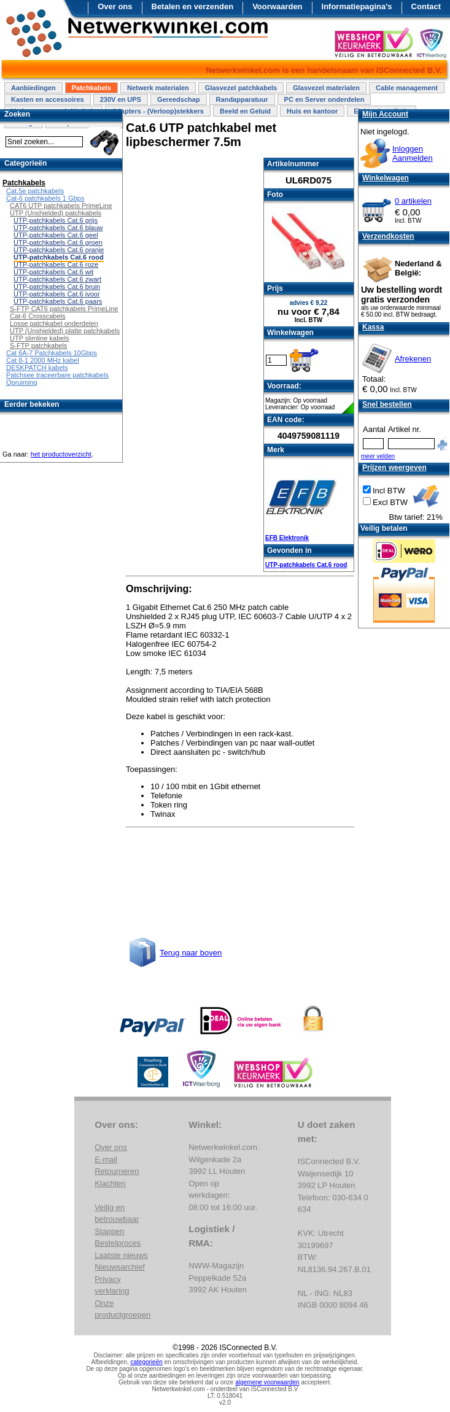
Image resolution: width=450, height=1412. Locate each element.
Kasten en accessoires (47, 99)
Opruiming (21, 382)
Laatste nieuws (121, 1255)
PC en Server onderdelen (324, 99)
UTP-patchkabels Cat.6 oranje (59, 249)
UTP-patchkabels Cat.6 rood (306, 564)
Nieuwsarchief (120, 1266)
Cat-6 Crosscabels (37, 316)
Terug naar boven (191, 952)
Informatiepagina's (357, 6)
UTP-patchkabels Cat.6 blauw (58, 227)
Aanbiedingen (33, 87)
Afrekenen (413, 358)
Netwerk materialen (158, 87)
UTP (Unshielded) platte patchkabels (65, 330)
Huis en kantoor (312, 111)
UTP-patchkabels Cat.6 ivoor (57, 294)
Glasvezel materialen (326, 87)
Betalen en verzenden (193, 6)
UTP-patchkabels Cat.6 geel (56, 235)
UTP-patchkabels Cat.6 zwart (57, 279)
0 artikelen (413, 201)
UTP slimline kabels (39, 338)
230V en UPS (120, 99)
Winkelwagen (385, 178)
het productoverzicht (61, 454)
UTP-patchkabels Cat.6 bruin (57, 286)
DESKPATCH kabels (37, 367)
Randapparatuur (242, 99)
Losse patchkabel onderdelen (54, 323)
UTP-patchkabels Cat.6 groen (58, 242)
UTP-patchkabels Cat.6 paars (58, 301)
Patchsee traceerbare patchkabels (57, 375)
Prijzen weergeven (394, 467)
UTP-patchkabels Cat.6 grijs (56, 220)
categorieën (147, 1362)
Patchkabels (91, 87)
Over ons (115, 6)
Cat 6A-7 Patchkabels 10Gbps (51, 353)
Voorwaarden (277, 6)
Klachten (110, 1183)
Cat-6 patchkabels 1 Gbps (45, 198)
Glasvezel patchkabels (241, 87)
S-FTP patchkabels (38, 345)
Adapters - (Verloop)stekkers (158, 111)
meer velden (378, 456)
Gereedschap (178, 99)
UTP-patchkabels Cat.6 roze (56, 264)
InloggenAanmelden (412, 153)
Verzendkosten (388, 236)
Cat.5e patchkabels (35, 191)
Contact (426, 6)
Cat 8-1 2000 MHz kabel (42, 360)
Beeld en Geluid (245, 111)
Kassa (373, 327)
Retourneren (117, 1171)
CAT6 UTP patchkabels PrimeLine (61, 205)
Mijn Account (385, 114)
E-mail (106, 1159)
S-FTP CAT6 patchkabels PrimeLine (64, 308)
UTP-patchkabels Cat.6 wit (53, 272)
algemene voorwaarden (267, 1382)
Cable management (407, 87)
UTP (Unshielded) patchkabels (55, 213)
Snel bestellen (387, 404)
